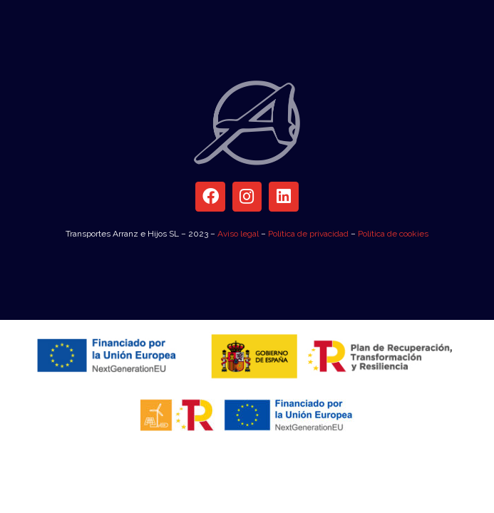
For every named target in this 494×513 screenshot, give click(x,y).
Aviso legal (238, 234)
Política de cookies (393, 234)
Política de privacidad (308, 234)
